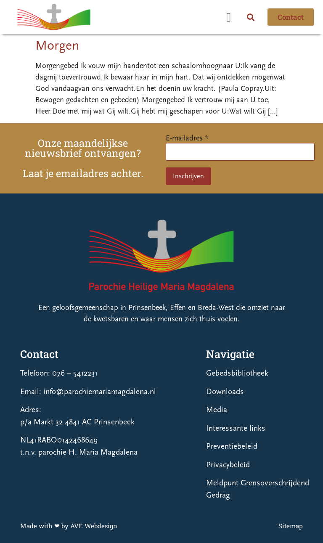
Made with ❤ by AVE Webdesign (68, 526)
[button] (228, 17)
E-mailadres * (187, 138)
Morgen (57, 45)
